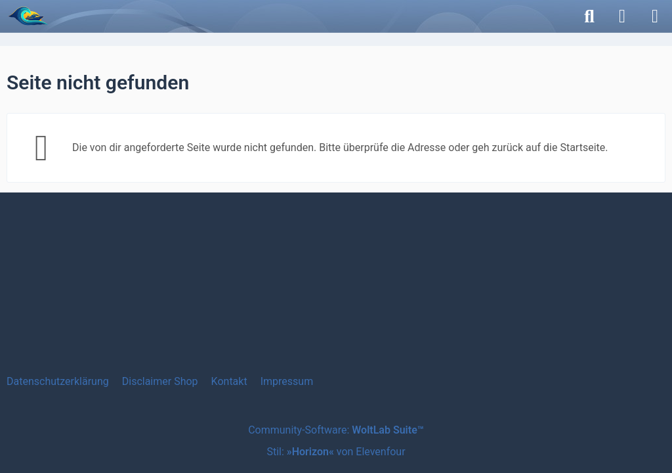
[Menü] (655, 16)
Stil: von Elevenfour (335, 451)
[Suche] (589, 16)
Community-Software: (336, 430)
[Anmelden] (622, 16)
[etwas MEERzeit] (28, 16)
